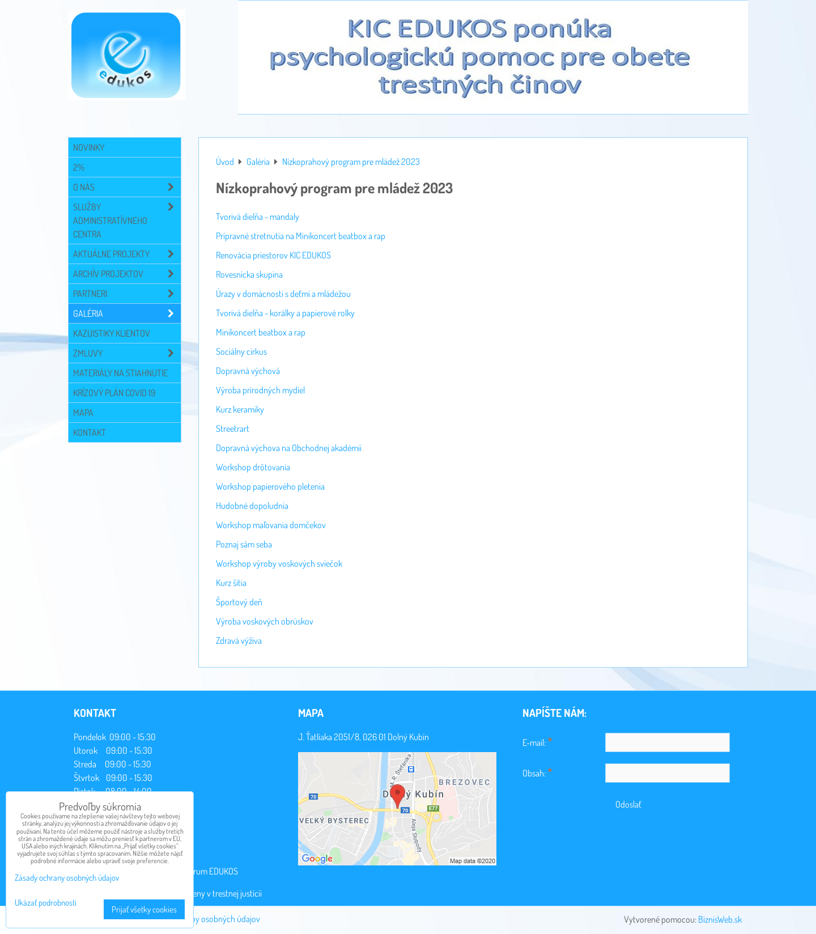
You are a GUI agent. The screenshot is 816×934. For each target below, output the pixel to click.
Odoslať (628, 804)
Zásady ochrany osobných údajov (202, 918)
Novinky (88, 147)
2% (78, 167)
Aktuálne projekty (127, 254)
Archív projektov (127, 273)
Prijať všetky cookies (144, 909)
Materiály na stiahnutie (120, 373)
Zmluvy (127, 353)
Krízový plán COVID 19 (114, 392)
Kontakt (89, 432)
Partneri (127, 293)
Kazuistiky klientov (111, 333)
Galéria (127, 313)
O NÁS (127, 187)
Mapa (83, 412)
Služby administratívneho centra (127, 220)
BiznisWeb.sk (720, 919)
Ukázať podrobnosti (45, 903)
